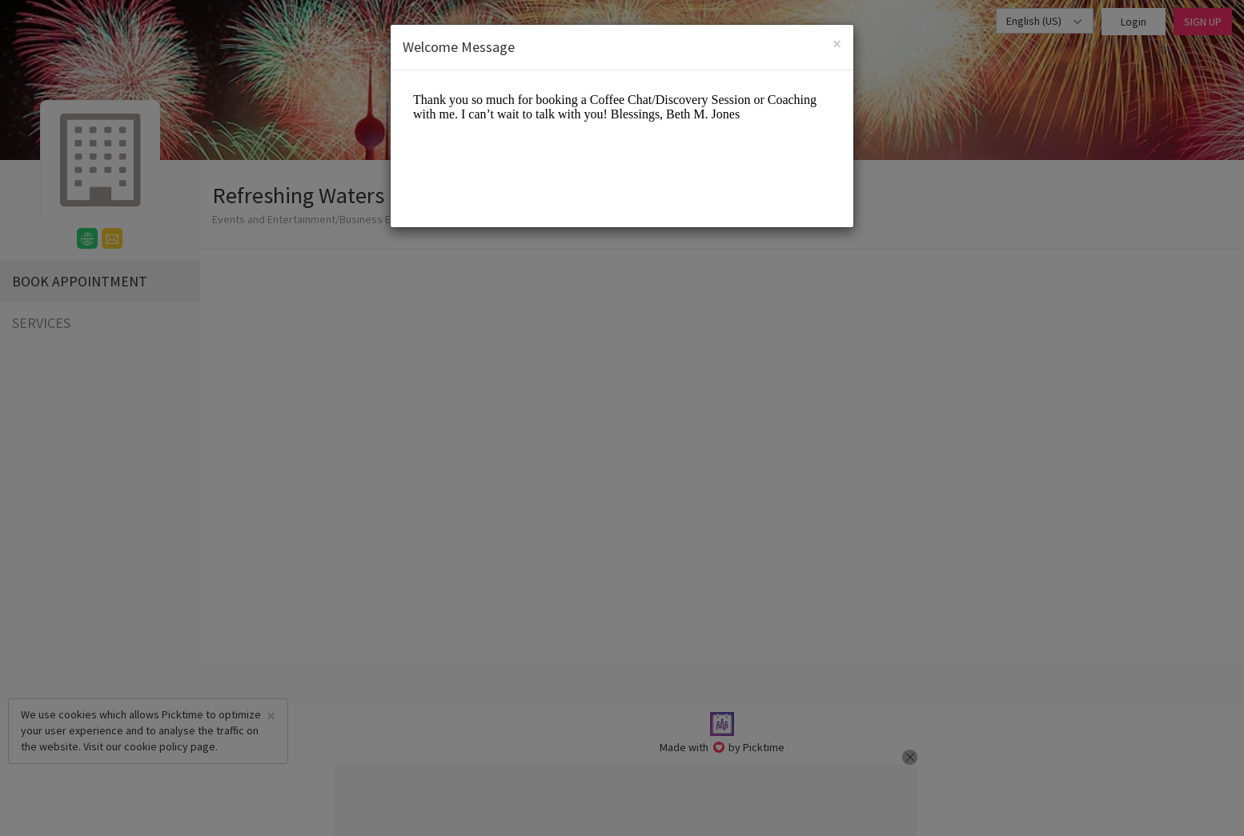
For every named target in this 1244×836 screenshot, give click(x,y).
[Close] (837, 43)
